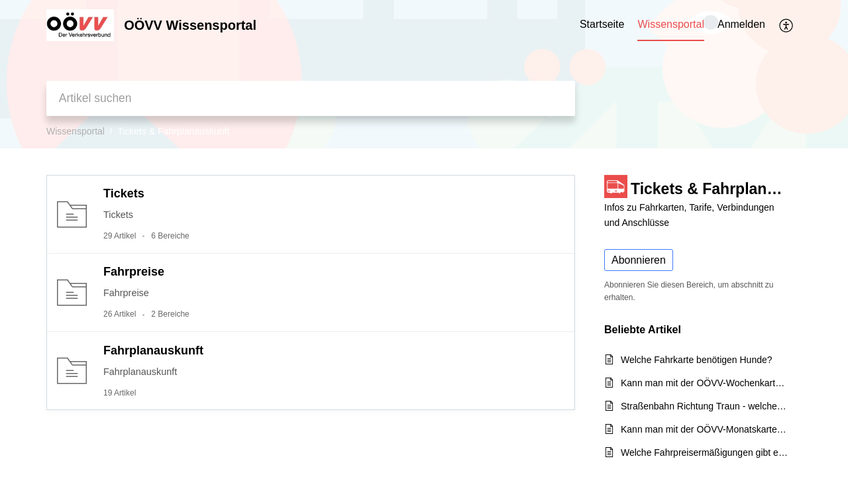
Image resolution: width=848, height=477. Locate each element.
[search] (310, 98)
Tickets (123, 193)
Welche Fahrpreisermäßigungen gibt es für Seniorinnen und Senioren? (704, 452)
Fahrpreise (133, 271)
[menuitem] (741, 25)
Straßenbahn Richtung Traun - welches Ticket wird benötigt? (704, 406)
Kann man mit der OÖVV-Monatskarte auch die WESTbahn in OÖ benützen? (704, 429)
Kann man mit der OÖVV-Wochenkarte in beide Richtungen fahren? (704, 383)
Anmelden (741, 24)
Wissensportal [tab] (670, 24)
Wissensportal (75, 131)
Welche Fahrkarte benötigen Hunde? (696, 359)
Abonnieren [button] (638, 260)
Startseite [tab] (602, 24)
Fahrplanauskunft (153, 350)
